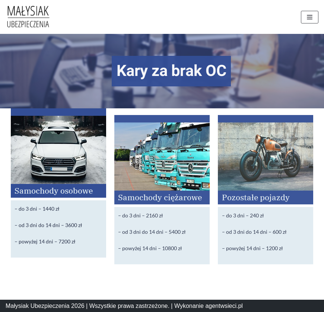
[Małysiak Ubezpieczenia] (28, 17)
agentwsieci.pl (224, 306)
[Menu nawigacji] (309, 17)
